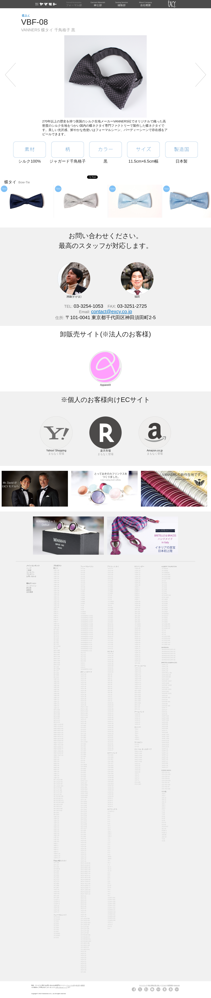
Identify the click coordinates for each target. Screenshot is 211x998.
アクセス (163, 985)
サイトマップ (143, 985)
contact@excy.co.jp (111, 311)
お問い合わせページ (61, 987)
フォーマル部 (71, 985)
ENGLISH (177, 985)
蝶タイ (26, 15)
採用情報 (170, 985)
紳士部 (78, 985)
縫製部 (83, 985)
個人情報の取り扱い (154, 985)
